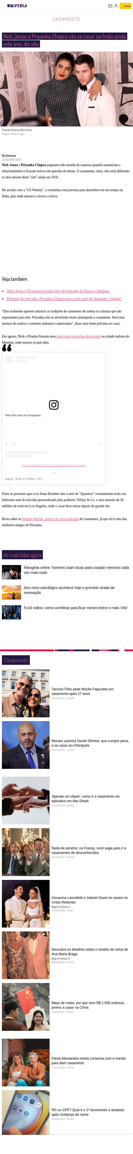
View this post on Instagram (23, 415)
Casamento (66, 19)
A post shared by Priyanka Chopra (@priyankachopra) (53, 465)
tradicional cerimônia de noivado (78, 336)
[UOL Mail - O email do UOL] (110, 6)
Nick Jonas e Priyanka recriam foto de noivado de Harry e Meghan (58, 291)
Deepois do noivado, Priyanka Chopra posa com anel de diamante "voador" (64, 299)
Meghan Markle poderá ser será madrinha (50, 519)
